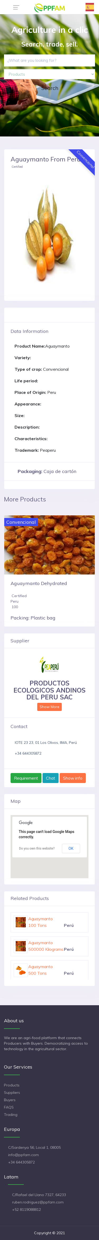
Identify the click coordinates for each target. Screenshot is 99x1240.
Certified (17, 167)
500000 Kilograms (45, 949)
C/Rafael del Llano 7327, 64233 (39, 1194)
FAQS (9, 1107)
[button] (16, 234)
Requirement (26, 778)
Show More (49, 706)
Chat (50, 778)
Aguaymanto (40, 918)
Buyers (10, 1099)
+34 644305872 (28, 753)
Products (12, 1085)
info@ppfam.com (23, 1154)
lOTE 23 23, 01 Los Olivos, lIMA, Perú (46, 742)
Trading (10, 1114)
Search (49, 88)
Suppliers (12, 1092)
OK (71, 848)
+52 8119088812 (26, 1209)
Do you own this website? (37, 848)
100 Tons (37, 925)
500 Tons (37, 973)
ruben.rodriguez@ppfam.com (38, 1202)
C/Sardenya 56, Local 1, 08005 (34, 1147)
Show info (72, 778)
